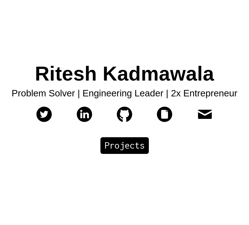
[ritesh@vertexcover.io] (205, 120)
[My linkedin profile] (84, 120)
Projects (125, 145)
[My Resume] (164, 120)
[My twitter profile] (44, 120)
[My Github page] (124, 120)
